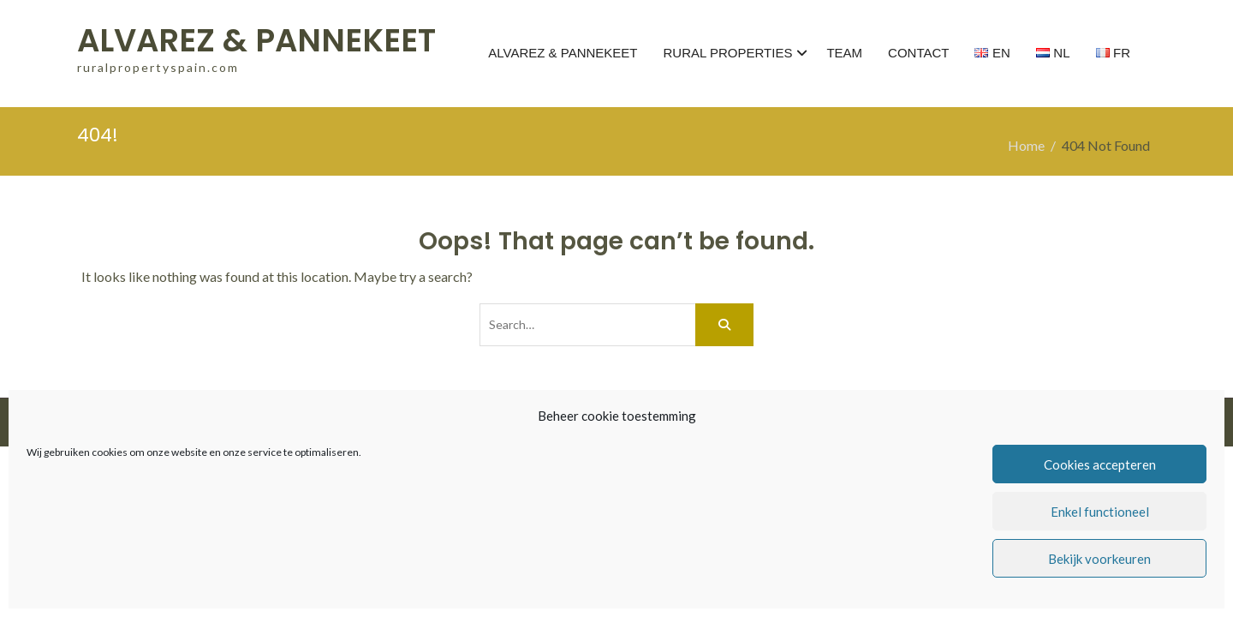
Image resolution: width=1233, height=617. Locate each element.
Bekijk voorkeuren (1099, 558)
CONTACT (918, 52)
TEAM (844, 52)
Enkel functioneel (1100, 511)
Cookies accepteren (1100, 464)
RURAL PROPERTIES (728, 52)
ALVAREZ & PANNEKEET (256, 40)
